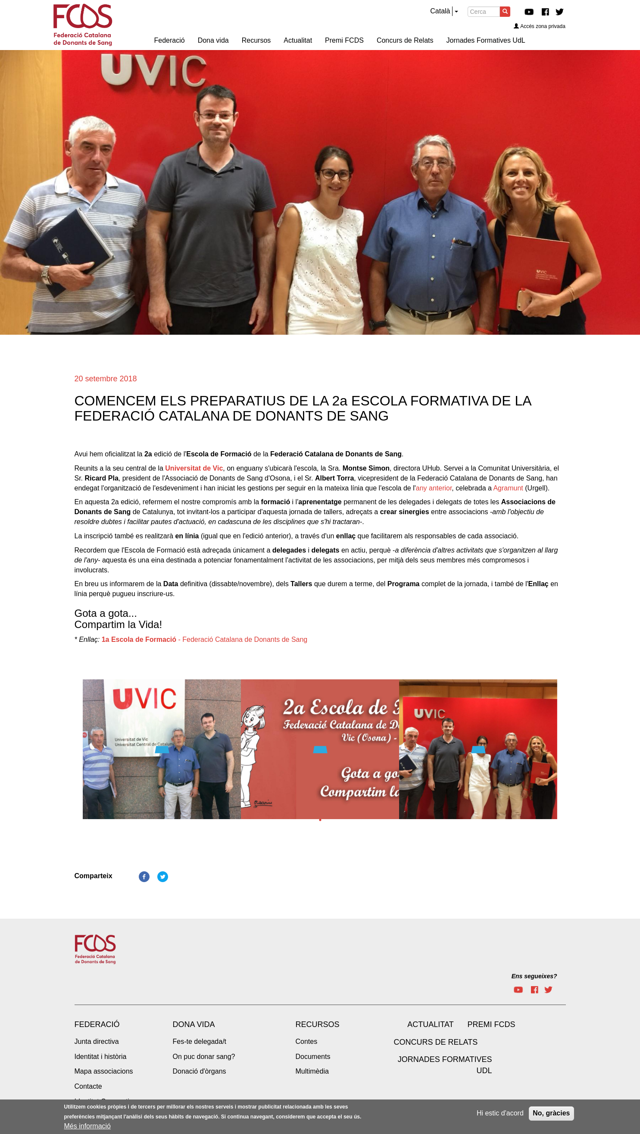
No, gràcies (551, 1114)
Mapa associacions (104, 1071)
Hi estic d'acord (500, 1114)
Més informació (87, 1127)
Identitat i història (101, 1056)
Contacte (88, 1086)
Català (440, 11)
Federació (97, 1024)
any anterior (434, 488)
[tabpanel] (162, 752)
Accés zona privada (539, 26)
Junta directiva (97, 1041)
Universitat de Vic (194, 468)
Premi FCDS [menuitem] (344, 40)
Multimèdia (312, 1071)
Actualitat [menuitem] (298, 40)
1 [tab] (320, 820)
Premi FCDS (491, 1024)
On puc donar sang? (204, 1056)
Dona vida (194, 1024)
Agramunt (508, 488)
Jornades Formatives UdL (445, 1065)
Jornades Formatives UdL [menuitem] (485, 40)
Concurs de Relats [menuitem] (405, 40)
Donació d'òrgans (199, 1071)
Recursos (318, 1024)
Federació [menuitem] (169, 40)
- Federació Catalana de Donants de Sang (205, 639)
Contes (307, 1041)
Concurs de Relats (436, 1042)
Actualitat (430, 1024)
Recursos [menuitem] (256, 40)
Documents (313, 1056)
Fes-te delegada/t (200, 1041)
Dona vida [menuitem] (213, 40)
